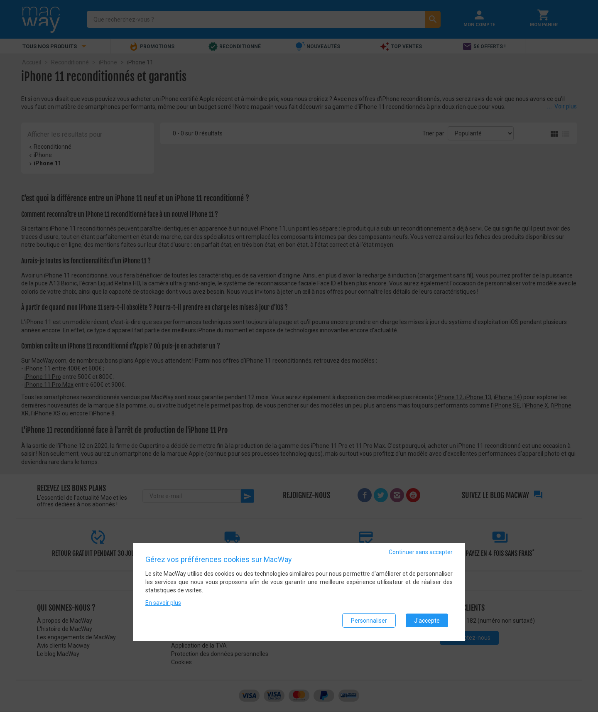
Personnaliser (369, 621)
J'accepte (427, 621)
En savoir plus (163, 603)
